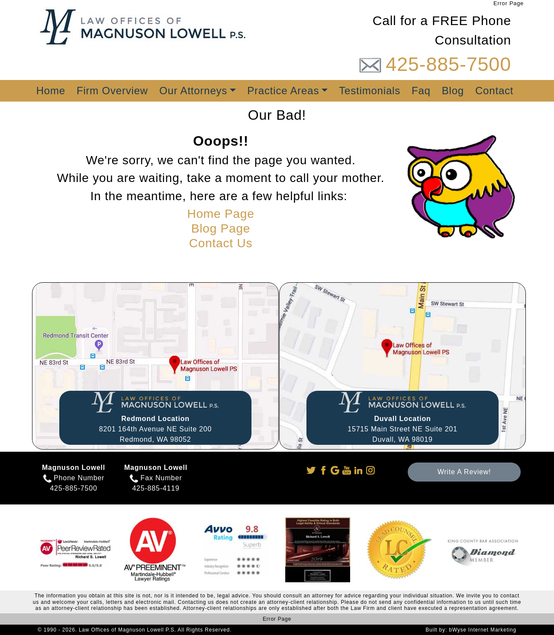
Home (50, 90)
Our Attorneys (193, 90)
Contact (494, 90)
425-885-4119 (155, 488)
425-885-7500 (448, 64)
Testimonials (369, 90)
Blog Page (220, 228)
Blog (453, 90)
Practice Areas (283, 90)
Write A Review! (464, 471)
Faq (421, 90)
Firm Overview (112, 90)
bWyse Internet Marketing (482, 630)
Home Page (220, 213)
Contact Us (221, 243)
